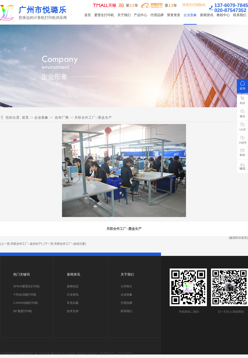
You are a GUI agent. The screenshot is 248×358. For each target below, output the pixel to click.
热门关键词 (21, 274)
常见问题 (73, 302)
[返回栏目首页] (238, 237)
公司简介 (126, 286)
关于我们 (124, 15)
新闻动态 (73, 286)
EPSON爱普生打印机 (26, 286)
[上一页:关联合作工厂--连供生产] (21, 243)
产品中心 (140, 15)
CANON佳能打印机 (25, 302)
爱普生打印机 (104, 15)
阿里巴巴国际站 (194, 4)
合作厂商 (62, 117)
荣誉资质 (173, 15)
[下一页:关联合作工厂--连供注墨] (65, 243)
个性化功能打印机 (24, 294)
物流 (242, 166)
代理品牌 (157, 15)
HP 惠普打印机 (22, 311)
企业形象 (190, 15)
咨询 (242, 85)
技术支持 (73, 311)
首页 (87, 15)
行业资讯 (73, 294)
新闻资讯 (206, 15)
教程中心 (223, 15)
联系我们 (239, 15)
